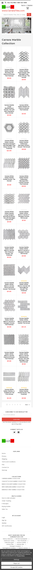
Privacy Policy (20, 556)
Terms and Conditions (8, 462)
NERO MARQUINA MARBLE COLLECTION (13, 487)
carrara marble (21, 542)
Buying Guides (6, 506)
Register (30, 5)
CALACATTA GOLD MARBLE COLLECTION (14, 481)
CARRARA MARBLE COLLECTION (11, 478)
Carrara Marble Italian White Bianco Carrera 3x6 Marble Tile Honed (24, 321)
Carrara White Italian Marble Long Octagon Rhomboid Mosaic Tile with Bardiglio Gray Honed (9, 215)
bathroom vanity (9, 541)
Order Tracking (6, 501)
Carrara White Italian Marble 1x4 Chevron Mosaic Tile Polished (23, 107)
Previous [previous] (5, 21)
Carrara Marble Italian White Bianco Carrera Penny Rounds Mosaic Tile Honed (9, 286)
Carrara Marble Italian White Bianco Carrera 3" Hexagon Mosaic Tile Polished (9, 321)
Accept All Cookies (17, 567)
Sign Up (4, 520)
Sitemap (4, 470)
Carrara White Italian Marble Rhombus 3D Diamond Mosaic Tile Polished (9, 73)
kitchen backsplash (22, 539)
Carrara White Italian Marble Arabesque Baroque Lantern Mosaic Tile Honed (24, 144)
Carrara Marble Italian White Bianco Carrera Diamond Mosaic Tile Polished (9, 355)
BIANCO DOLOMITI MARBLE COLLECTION (13, 484)
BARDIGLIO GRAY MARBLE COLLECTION (13, 490)
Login (3, 517)
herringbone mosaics (9, 548)
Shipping (4, 459)
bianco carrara (23, 548)
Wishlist (4, 523)
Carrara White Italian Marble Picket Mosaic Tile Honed (9, 178)
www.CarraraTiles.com (13, 11)
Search (29, 14)
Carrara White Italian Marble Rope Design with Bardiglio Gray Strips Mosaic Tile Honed (24, 73)
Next (27, 405)
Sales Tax (5, 509)
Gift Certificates (7, 526)
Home (4, 453)
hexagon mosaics (15, 546)
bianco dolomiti (8, 539)
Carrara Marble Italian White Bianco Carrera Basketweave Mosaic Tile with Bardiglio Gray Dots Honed (23, 357)
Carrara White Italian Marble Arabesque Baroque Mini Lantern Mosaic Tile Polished (24, 180)
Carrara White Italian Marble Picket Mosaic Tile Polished (24, 392)
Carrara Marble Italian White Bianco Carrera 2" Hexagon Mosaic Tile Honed (23, 215)
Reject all (16, 563)
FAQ (3, 464)
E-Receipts (5, 504)
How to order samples (8, 498)
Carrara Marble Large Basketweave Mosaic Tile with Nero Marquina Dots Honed (9, 109)
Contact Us (5, 467)
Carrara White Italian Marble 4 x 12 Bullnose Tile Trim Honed (9, 392)
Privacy (4, 456)
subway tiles (20, 544)
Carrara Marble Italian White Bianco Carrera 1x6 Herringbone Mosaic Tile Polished (24, 286)
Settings (16, 559)
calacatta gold (9, 542)
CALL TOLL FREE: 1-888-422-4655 (16, 2)
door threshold (22, 541)
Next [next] (28, 21)
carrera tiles (10, 544)
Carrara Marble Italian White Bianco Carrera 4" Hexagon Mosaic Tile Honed (24, 250)
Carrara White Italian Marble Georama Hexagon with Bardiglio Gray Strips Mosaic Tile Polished (9, 144)
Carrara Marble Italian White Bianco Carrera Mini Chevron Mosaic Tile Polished (9, 251)
